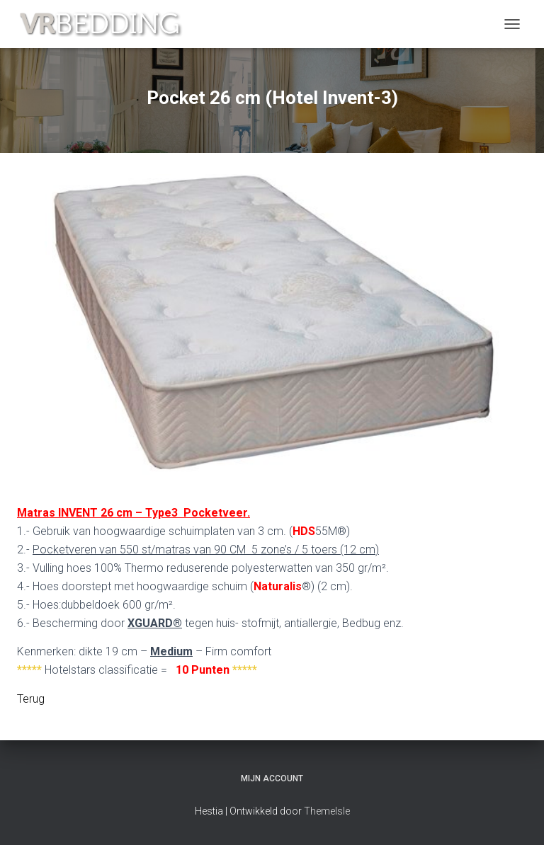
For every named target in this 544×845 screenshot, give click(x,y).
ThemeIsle (327, 811)
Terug (31, 699)
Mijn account (272, 778)
